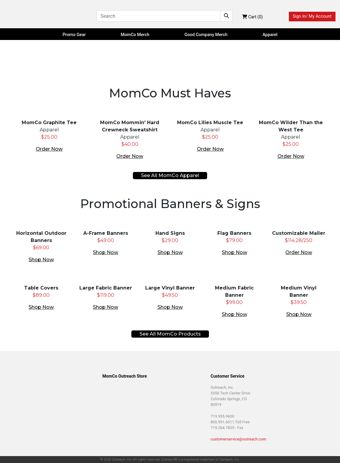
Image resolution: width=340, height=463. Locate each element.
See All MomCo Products (170, 334)
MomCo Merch (135, 34)
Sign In (312, 16)
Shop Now (41, 259)
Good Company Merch (205, 34)
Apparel (269, 34)
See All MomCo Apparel (170, 175)
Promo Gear (74, 34)
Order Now (49, 149)
